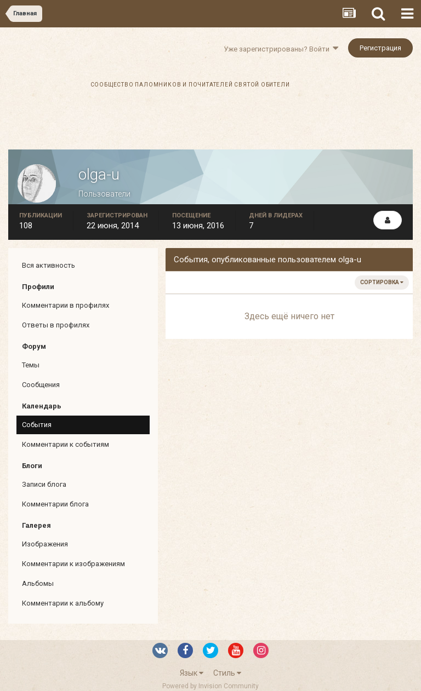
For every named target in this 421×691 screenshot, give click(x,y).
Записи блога (44, 484)
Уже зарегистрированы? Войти (281, 49)
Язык (191, 673)
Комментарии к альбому (63, 603)
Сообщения (41, 385)
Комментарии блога (55, 504)
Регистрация (380, 48)
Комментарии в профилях (65, 305)
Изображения (45, 544)
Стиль (227, 673)
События (37, 425)
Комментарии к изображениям (73, 564)
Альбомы (38, 583)
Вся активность (48, 265)
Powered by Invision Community (210, 686)
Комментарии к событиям (65, 444)
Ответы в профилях (55, 325)
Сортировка (381, 282)
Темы (30, 365)
